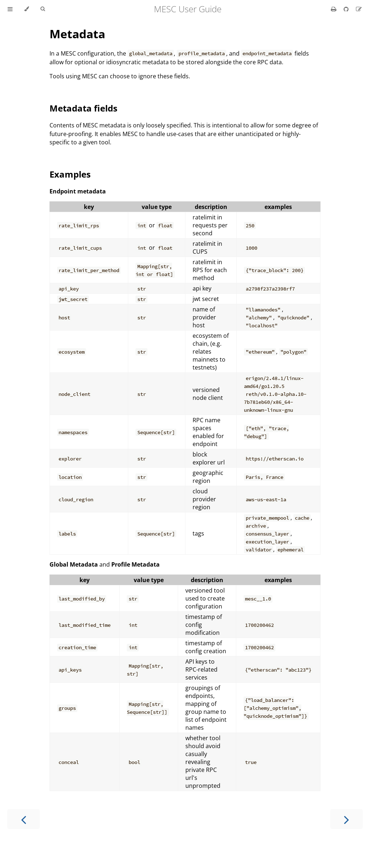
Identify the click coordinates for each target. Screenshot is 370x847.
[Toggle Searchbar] (43, 9)
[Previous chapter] (23, 819)
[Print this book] (334, 9)
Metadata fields (83, 108)
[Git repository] (347, 9)
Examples (70, 174)
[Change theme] (26, 9)
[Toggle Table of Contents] (10, 9)
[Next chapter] (346, 819)
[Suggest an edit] (359, 9)
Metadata (77, 34)
